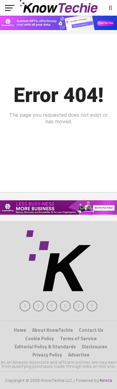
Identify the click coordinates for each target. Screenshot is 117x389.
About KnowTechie (52, 330)
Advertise (79, 354)
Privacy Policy (47, 354)
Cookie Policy (39, 338)
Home (20, 330)
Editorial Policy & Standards (45, 346)
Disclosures (94, 346)
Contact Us (91, 330)
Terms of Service (78, 338)
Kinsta (106, 380)
